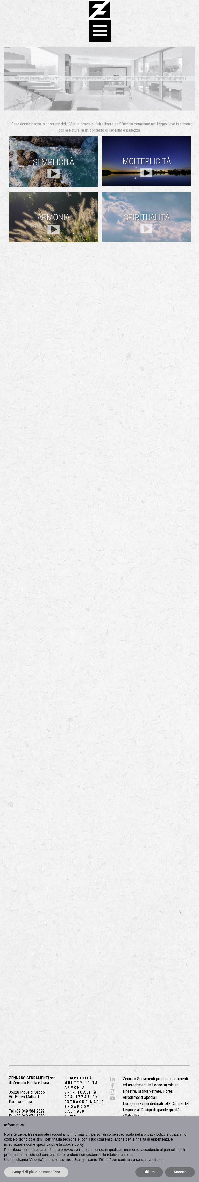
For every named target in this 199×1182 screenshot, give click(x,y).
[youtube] (112, 1098)
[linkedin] (112, 1079)
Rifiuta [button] (149, 1172)
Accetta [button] (180, 1172)
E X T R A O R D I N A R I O (84, 1102)
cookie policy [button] (73, 1144)
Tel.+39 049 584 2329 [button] (27, 1111)
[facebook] (112, 1085)
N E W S (70, 1116)
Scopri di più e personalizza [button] (36, 1172)
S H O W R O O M (76, 1106)
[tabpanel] (99, 127)
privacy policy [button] (155, 1134)
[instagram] (112, 1092)
